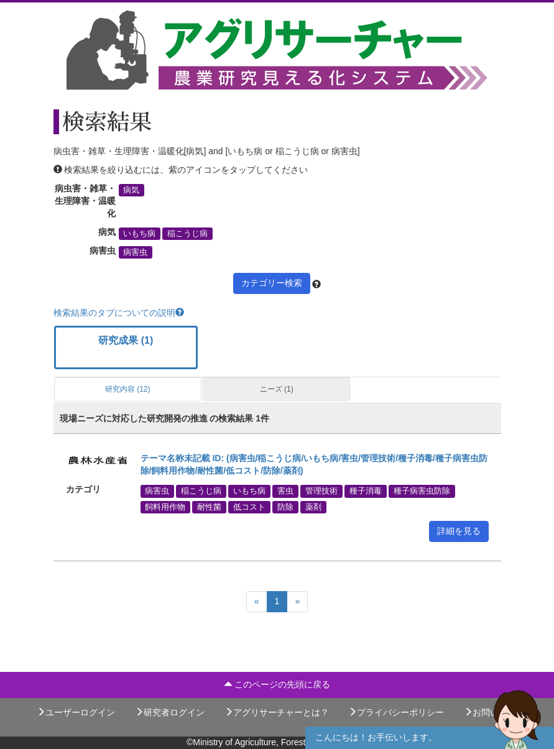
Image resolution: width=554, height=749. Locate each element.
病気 (131, 190)
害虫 (285, 491)
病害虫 (135, 252)
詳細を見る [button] (459, 531)
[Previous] (256, 601)
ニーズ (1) (276, 389)
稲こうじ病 (187, 233)
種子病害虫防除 (422, 491)
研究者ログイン (170, 712)
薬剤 (313, 506)
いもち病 (139, 233)
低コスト (249, 506)
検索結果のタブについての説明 (118, 313)
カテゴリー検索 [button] (271, 283)
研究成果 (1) (125, 340)
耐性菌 (209, 506)
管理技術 (321, 491)
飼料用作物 (165, 506)
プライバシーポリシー (396, 712)
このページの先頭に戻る (277, 684)
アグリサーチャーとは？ (276, 712)
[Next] (297, 601)
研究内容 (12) (127, 389)
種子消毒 (365, 491)
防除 (285, 506)
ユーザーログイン (76, 712)
